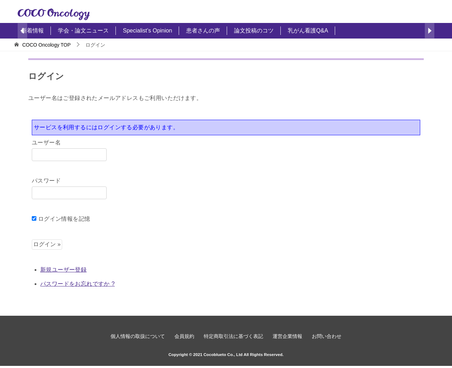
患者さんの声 (203, 31)
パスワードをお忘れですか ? (77, 284)
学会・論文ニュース (83, 31)
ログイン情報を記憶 (61, 219)
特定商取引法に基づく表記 (233, 337)
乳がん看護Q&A (308, 31)
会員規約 (183, 337)
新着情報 (32, 31)
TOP (46, 45)
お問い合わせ (329, 337)
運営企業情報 (288, 337)
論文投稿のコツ (254, 31)
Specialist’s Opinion (147, 31)
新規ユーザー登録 (63, 270)
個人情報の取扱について (135, 337)
